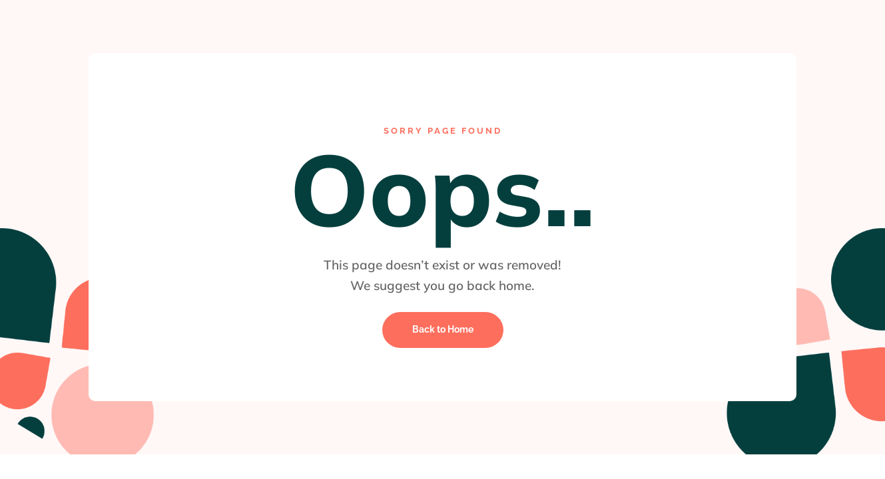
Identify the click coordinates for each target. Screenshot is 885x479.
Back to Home (442, 329)
